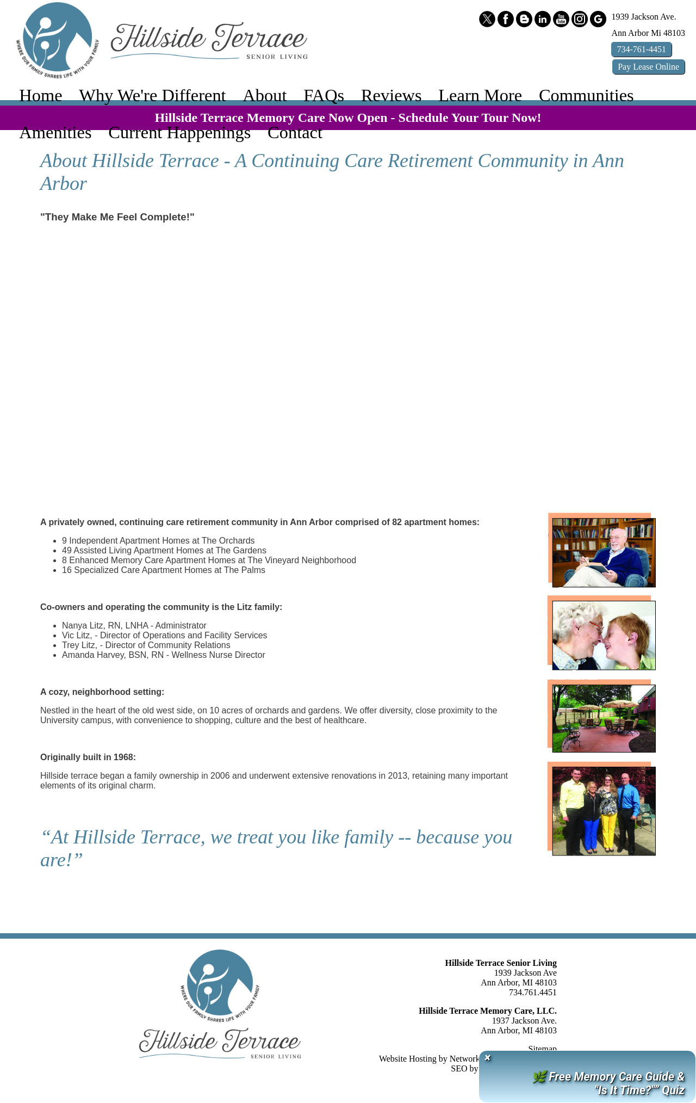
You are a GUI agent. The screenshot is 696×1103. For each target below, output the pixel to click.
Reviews (391, 95)
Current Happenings (179, 132)
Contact (295, 132)
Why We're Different (152, 95)
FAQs (323, 95)
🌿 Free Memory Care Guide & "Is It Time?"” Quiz (608, 1083)
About (265, 95)
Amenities (55, 132)
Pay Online (648, 66)
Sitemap (543, 1048)
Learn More (480, 95)
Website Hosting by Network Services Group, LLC (468, 1058)
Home (40, 95)
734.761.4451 (533, 992)
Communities (586, 95)
